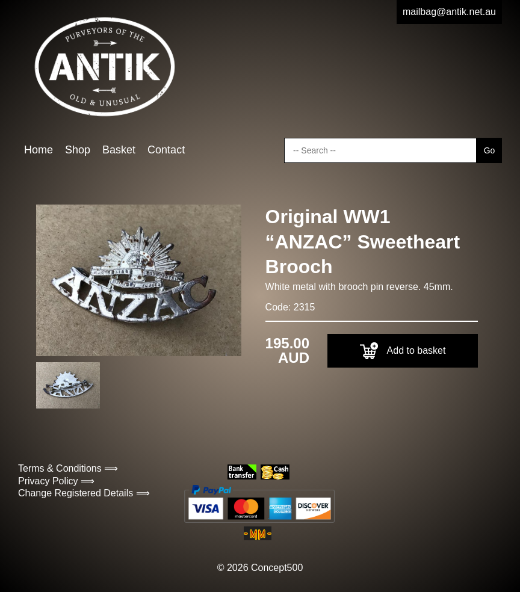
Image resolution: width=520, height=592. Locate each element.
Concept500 (277, 568)
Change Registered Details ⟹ (84, 493)
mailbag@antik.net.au (449, 12)
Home (38, 150)
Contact (166, 150)
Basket (118, 150)
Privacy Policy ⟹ (56, 481)
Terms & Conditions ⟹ (68, 468)
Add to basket (403, 351)
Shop (77, 150)
